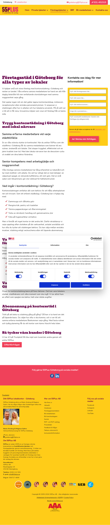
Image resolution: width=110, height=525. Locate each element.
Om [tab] (87, 245)
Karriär (46, 419)
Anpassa (54, 285)
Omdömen (47, 408)
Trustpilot (5, 395)
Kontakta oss (102, 10)
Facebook (90, 405)
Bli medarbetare (83, 10)
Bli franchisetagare (50, 416)
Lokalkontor (22, 2)
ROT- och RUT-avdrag (52, 422)
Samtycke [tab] (23, 245)
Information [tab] (55, 245)
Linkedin (90, 411)
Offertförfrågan (12, 344)
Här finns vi (48, 402)
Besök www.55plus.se (55, 501)
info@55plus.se (14, 474)
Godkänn (86, 285)
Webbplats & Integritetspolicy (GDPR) (50, 498)
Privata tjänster (38, 10)
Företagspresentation (51, 411)
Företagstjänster (58, 10)
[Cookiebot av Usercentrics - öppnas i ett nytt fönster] (92, 238)
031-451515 (9, 435)
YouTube (90, 413)
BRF (72, 10)
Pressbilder (48, 425)
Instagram (90, 408)
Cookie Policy (68, 498)
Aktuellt (47, 405)
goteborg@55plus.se (12, 437)
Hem (27, 10)
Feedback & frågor (50, 428)
